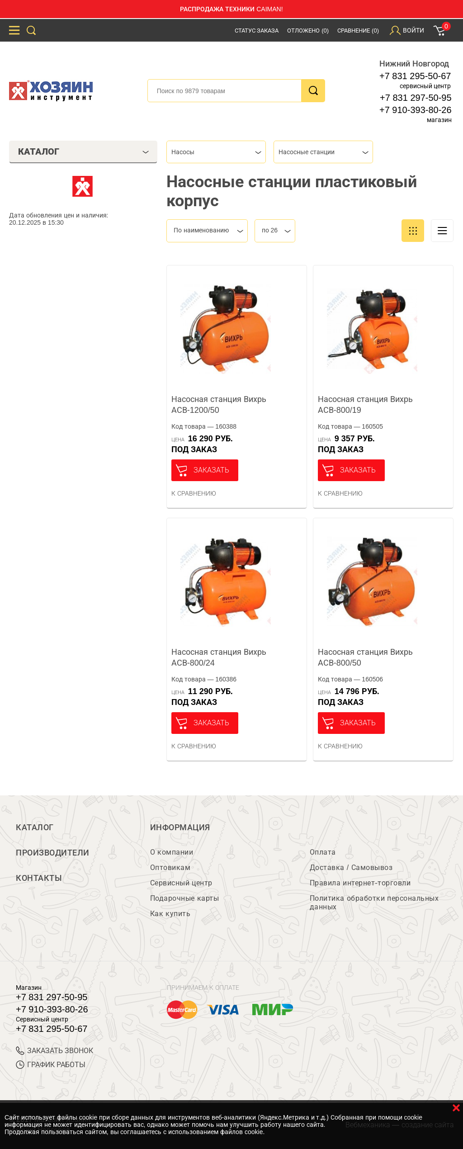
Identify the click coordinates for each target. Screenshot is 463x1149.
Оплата (323, 852)
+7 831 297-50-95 (415, 98)
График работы (50, 1064)
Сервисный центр (181, 883)
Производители (53, 852)
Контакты (39, 878)
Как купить (170, 913)
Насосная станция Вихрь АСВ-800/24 (218, 657)
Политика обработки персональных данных (374, 902)
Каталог (35, 827)
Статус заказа (257, 30)
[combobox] (216, 152)
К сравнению (193, 493)
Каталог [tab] (83, 151)
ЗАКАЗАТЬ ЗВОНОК (54, 1050)
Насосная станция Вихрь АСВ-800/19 (365, 405)
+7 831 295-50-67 (415, 76)
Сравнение (358, 30)
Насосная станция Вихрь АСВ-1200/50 (218, 405)
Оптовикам (170, 867)
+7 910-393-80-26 (415, 110)
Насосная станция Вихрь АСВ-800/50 (365, 657)
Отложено (308, 30)
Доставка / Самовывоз (351, 867)
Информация (180, 827)
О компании (171, 852)
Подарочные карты (184, 898)
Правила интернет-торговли (360, 883)
